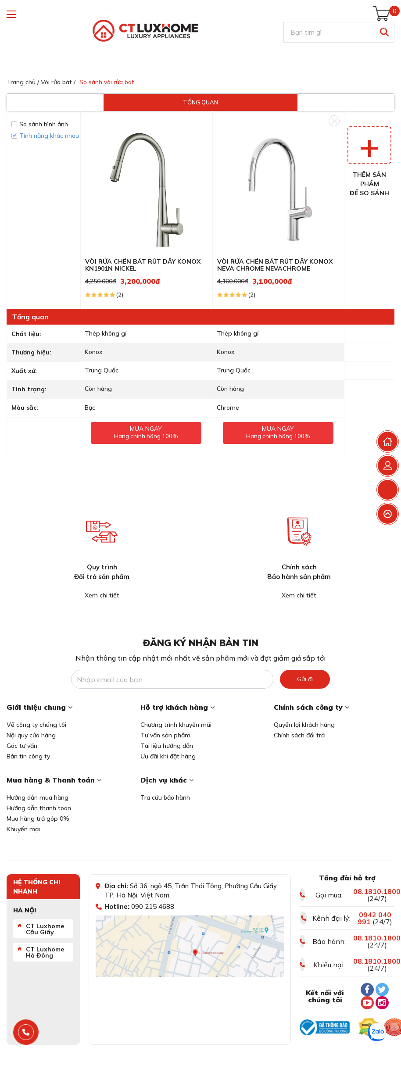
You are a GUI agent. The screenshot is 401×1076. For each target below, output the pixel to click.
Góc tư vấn (22, 746)
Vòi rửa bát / (58, 82)
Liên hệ (121, 8)
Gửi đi (305, 679)
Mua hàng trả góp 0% (38, 818)
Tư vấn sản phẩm (165, 735)
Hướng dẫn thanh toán (39, 808)
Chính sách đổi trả (299, 735)
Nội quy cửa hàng (31, 735)
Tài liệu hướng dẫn (166, 746)
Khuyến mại (23, 829)
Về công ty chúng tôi (36, 725)
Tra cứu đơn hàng (30, 8)
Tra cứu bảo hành (165, 797)
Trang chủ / (23, 82)
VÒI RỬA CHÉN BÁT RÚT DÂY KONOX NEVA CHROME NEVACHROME (275, 265)
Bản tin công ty (28, 756)
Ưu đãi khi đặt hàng (168, 756)
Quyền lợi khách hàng (304, 725)
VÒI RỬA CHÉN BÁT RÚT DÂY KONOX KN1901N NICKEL (142, 265)
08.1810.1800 (377, 891)
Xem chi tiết (102, 595)
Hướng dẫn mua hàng (37, 797)
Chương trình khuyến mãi (175, 725)
